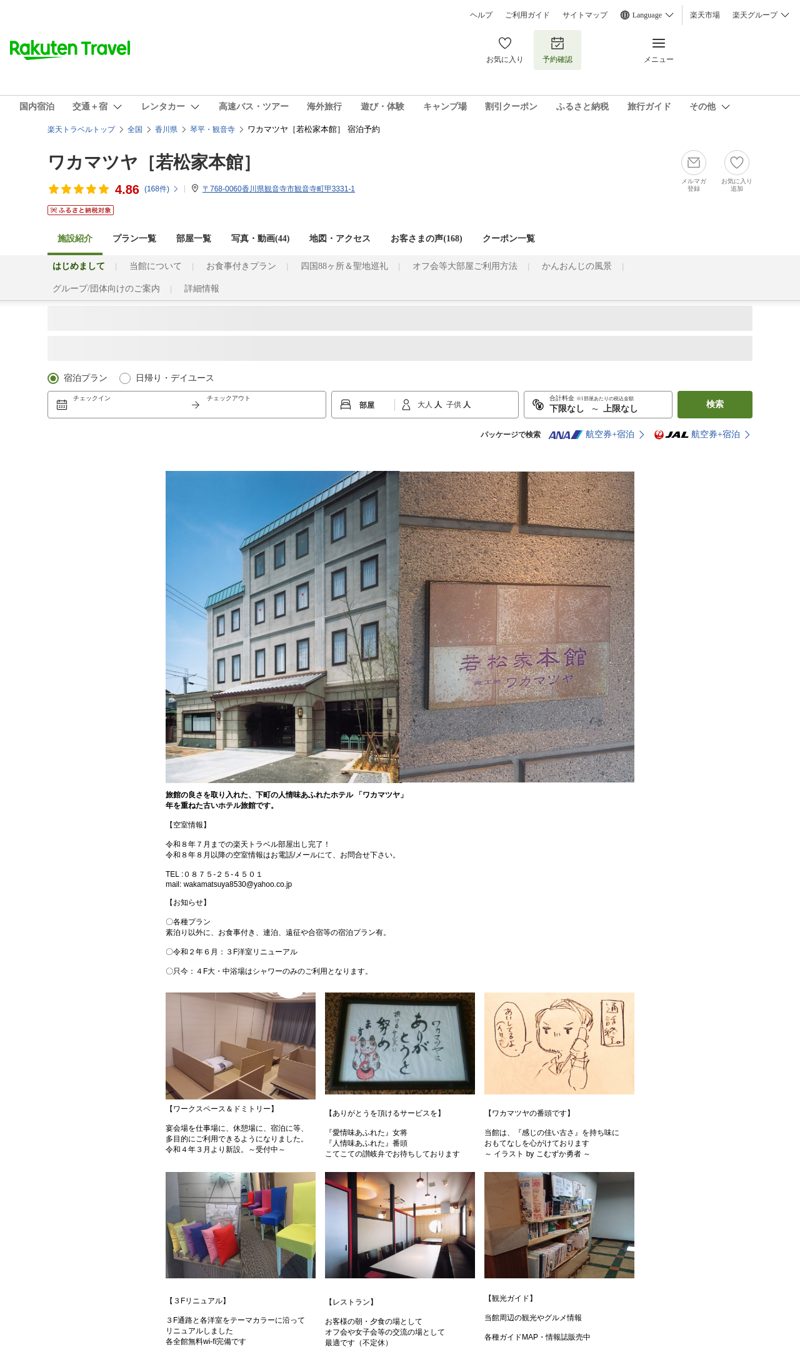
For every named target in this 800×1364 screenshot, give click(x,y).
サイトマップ (585, 15)
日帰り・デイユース (175, 378)
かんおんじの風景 (577, 266)
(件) (161, 189)
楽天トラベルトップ (81, 129)
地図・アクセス (340, 238)
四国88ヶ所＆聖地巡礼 (344, 266)
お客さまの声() (426, 238)
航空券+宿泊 (591, 435)
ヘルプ (481, 15)
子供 (454, 404)
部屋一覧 (193, 238)
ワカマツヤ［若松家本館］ (154, 162)
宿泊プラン (86, 378)
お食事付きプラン (241, 266)
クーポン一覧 (508, 238)
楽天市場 (705, 15)
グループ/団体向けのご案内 (106, 288)
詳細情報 (201, 288)
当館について (155, 266)
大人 (426, 404)
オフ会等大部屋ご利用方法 (465, 266)
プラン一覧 (134, 238)
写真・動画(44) (260, 238)
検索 (715, 404)
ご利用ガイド (527, 15)
